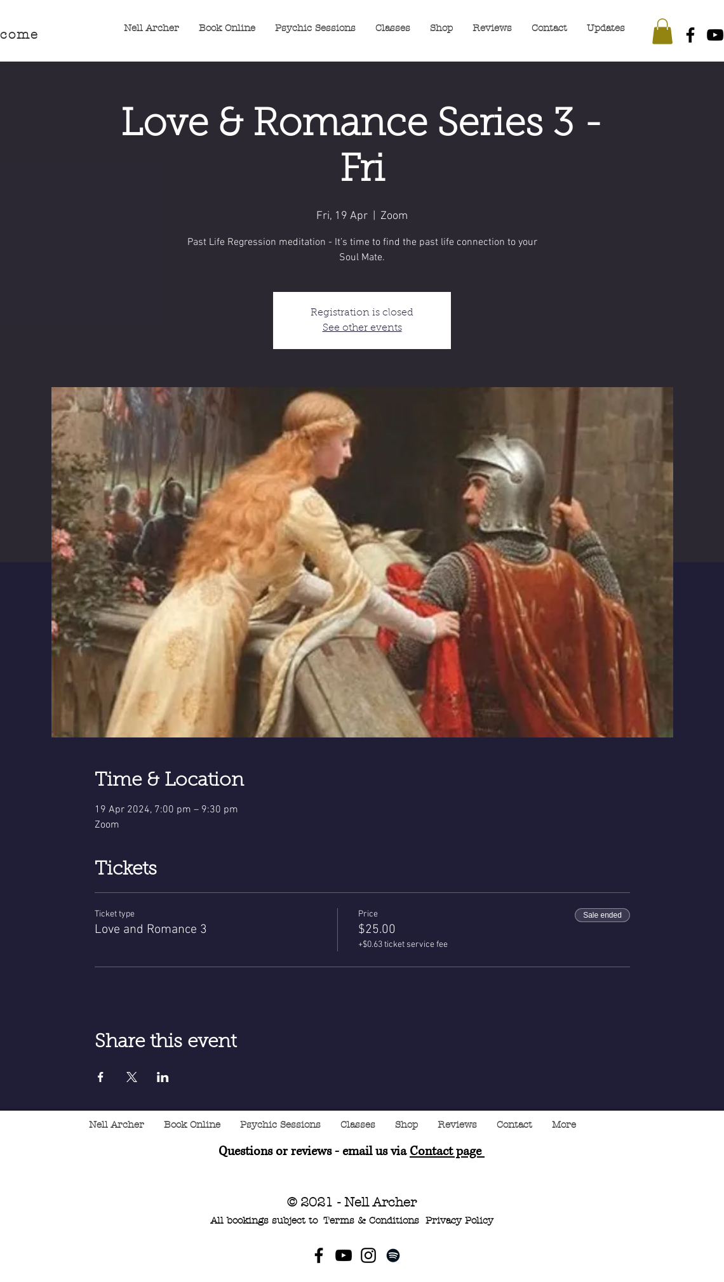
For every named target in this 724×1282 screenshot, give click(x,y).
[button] (662, 31)
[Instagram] (368, 1255)
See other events (362, 328)
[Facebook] (690, 35)
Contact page (447, 1151)
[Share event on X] (132, 1077)
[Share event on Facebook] (101, 1077)
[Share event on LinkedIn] (163, 1077)
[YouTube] (343, 1255)
